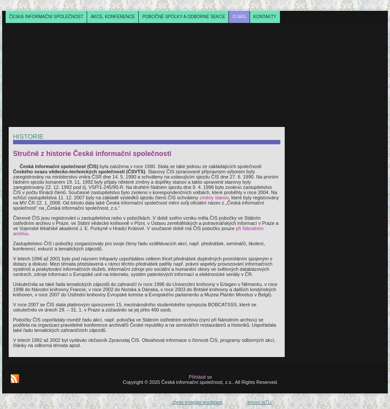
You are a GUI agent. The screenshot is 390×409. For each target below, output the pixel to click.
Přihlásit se (200, 377)
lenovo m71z (259, 402)
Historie (28, 136)
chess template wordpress (197, 402)
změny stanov (213, 197)
